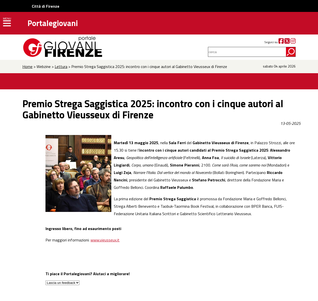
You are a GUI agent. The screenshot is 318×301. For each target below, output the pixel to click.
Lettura (61, 66)
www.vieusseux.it (104, 240)
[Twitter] (287, 42)
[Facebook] (281, 42)
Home (27, 66)
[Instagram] (293, 42)
